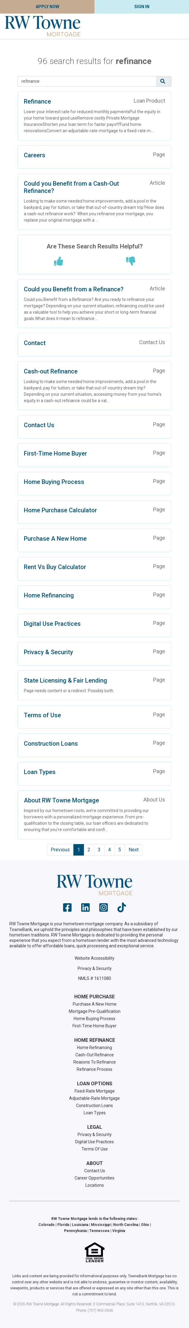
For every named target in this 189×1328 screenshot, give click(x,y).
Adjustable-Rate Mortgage (94, 1098)
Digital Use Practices (52, 623)
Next (134, 850)
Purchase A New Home (55, 538)
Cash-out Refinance (51, 371)
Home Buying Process (54, 481)
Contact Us (39, 425)
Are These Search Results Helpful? (94, 246)
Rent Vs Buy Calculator (55, 567)
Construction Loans (51, 743)
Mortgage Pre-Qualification (94, 1011)
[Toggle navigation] (177, 26)
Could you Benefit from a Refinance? (73, 289)
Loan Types (40, 772)
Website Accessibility (94, 958)
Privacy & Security (48, 652)
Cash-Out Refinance (94, 1054)
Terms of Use (42, 715)
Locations (94, 1185)
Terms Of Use (95, 1149)
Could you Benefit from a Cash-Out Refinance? (71, 187)
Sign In (141, 6)
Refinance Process (94, 1069)
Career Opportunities (94, 1178)
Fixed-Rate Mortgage (95, 1091)
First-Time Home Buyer (55, 453)
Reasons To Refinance (94, 1062)
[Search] (87, 81)
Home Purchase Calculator (60, 510)
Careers (34, 155)
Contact (35, 343)
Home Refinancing (49, 595)
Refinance (37, 101)
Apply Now (47, 6)
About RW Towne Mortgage (61, 800)
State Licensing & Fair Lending (65, 680)
